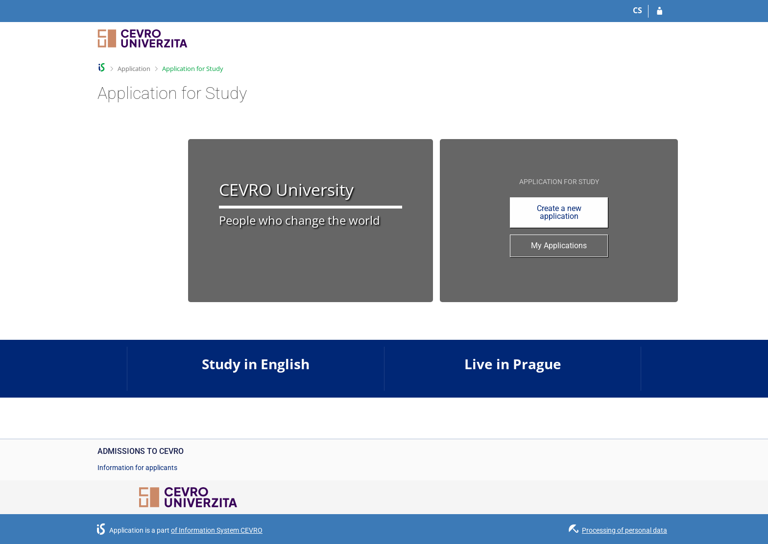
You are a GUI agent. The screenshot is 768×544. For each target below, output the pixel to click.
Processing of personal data (624, 530)
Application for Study (192, 68)
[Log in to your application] (659, 11)
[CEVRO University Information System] (142, 42)
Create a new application (559, 212)
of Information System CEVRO (217, 530)
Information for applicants (137, 468)
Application (134, 68)
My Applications (559, 245)
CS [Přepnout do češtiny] (637, 10)
